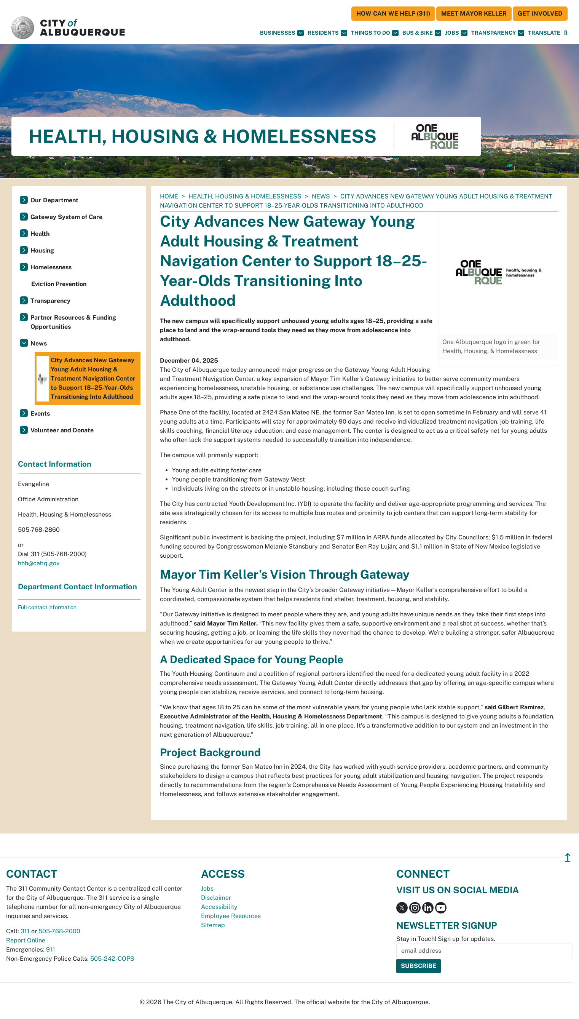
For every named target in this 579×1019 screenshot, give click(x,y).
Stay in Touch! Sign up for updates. (445, 938)
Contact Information (54, 464)
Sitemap (213, 925)
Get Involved (540, 13)
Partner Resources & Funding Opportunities (73, 322)
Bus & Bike (421, 33)
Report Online (25, 940)
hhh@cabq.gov (38, 563)
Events (40, 413)
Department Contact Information (77, 586)
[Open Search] (566, 33)
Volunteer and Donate (62, 430)
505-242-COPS (112, 958)
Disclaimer (216, 897)
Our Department (54, 200)
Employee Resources (231, 916)
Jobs (456, 33)
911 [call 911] (50, 949)
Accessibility (219, 906)
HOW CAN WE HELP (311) (393, 13)
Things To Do (375, 33)
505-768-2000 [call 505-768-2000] (59, 931)
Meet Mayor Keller (474, 13)
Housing (42, 250)
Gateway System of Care (66, 217)
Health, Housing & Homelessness (244, 196)
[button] (544, 33)
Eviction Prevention (58, 284)
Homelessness (51, 267)
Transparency (497, 33)
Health (39, 233)
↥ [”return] (568, 858)
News (321, 196)
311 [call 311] (25, 931)
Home (169, 196)
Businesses (282, 33)
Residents (327, 33)
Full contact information (47, 607)
